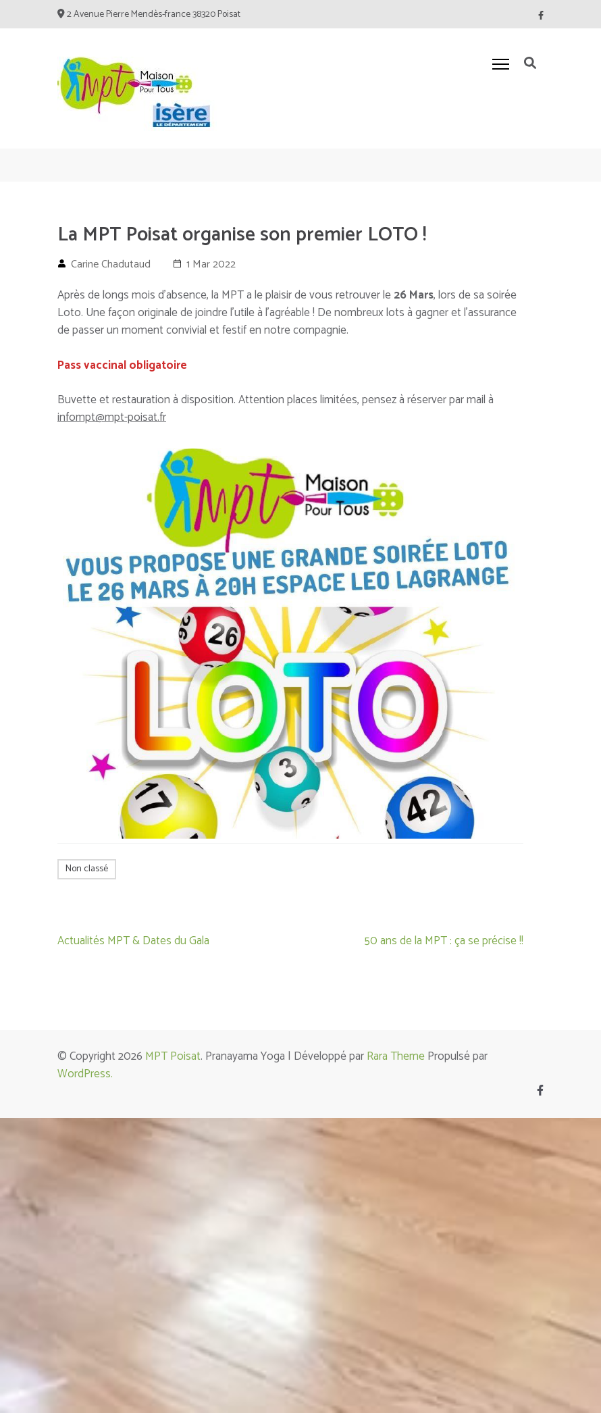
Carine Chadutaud (111, 264)
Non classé (87, 869)
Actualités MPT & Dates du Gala (133, 940)
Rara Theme (396, 1056)
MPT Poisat (173, 1056)
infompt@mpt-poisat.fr (111, 417)
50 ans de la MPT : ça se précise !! (443, 940)
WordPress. (85, 1073)
